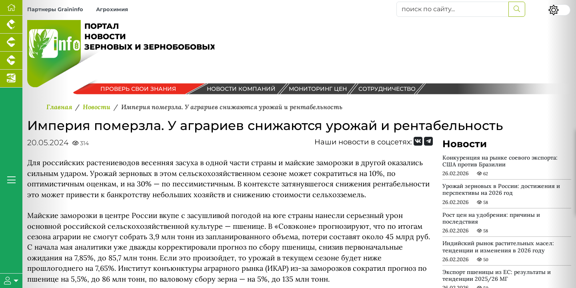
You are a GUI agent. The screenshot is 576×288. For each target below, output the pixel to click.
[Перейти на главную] (11, 8)
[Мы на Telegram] (428, 141)
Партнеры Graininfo (55, 9)
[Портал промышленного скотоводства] (11, 61)
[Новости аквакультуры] (11, 79)
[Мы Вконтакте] (418, 141)
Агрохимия (112, 9)
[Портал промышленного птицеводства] (11, 25)
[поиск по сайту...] (452, 9)
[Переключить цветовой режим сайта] (559, 10)
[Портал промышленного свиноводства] (11, 43)
